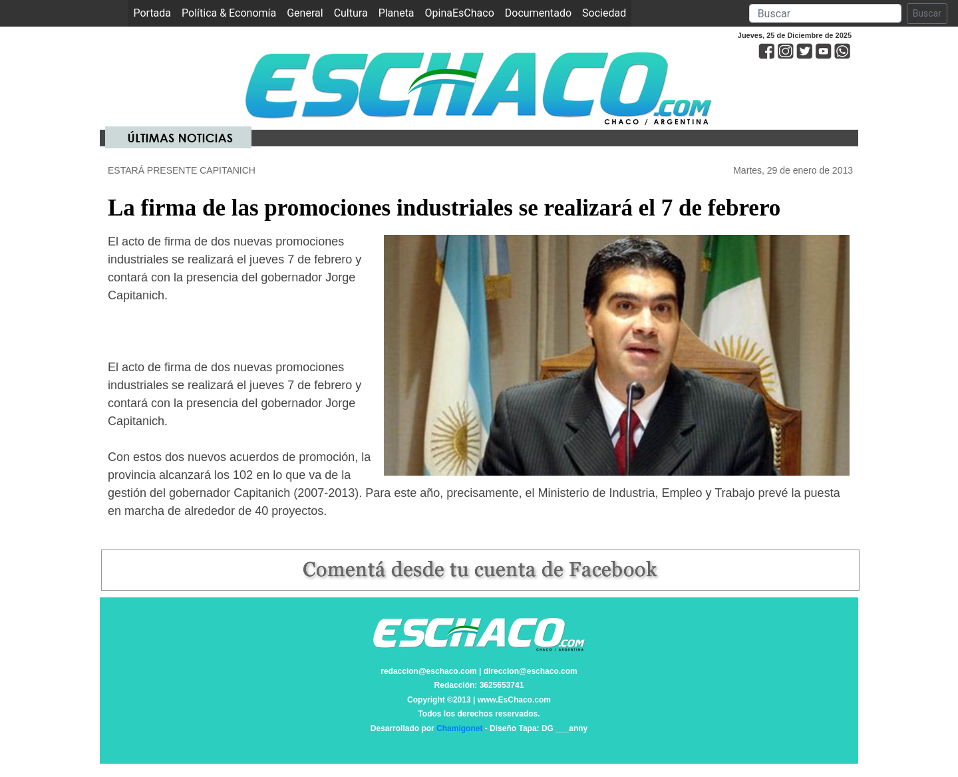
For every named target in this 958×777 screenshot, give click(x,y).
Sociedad (604, 13)
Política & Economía (229, 13)
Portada (154, 12)
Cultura (351, 13)
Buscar (927, 13)
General (305, 13)
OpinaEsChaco (459, 13)
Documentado (538, 13)
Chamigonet (459, 728)
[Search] (825, 13)
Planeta (396, 13)
